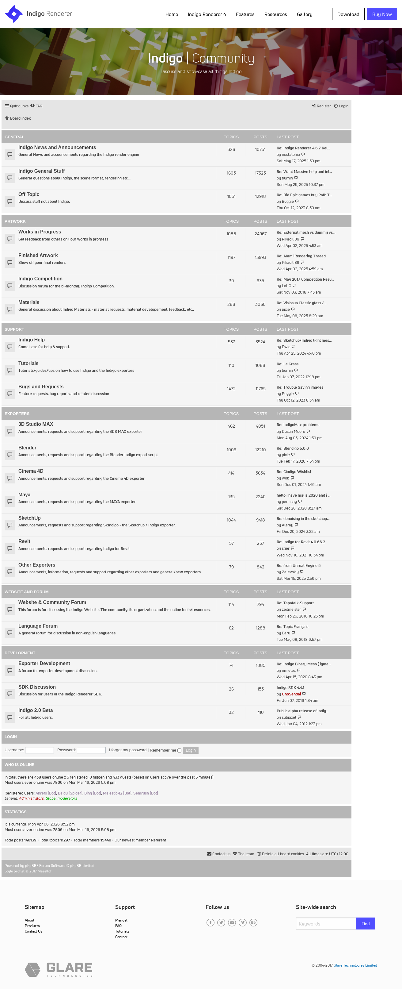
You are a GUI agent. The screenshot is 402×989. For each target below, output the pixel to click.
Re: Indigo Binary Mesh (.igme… (304, 664)
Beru (286, 633)
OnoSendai (291, 694)
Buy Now (382, 14)
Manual (121, 920)
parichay (289, 501)
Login (11, 737)
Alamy (287, 525)
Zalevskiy (290, 572)
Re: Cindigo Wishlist (294, 471)
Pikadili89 (290, 239)
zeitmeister (291, 609)
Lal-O (286, 285)
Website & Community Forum (52, 602)
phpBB (30, 865)
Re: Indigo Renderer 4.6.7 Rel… (303, 148)
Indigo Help (31, 339)
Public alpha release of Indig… (303, 711)
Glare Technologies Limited (355, 965)
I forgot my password (127, 750)
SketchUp (29, 518)
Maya (24, 494)
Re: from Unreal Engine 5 (299, 565)
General (14, 137)
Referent (158, 840)
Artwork (15, 221)
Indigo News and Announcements (57, 147)
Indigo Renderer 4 (207, 14)
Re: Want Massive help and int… (304, 171)
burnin (287, 178)
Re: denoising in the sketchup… (303, 518)
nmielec (289, 670)
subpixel (289, 717)
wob (285, 478)
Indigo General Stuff (41, 171)
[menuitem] (36, 106)
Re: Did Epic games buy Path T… (304, 195)
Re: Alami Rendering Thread (301, 256)
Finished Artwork (38, 255)
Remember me (165, 750)
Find (366, 923)
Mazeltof (44, 871)
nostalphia (291, 154)
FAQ (118, 925)
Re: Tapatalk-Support (295, 603)
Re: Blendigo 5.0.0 (293, 448)
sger (286, 548)
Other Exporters (36, 565)
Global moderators (61, 798)
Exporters (17, 413)
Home (171, 14)
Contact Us (33, 931)
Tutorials (28, 363)
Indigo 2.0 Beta (35, 710)
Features (245, 14)
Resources (275, 14)
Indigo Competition (40, 278)
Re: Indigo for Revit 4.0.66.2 (301, 542)
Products (32, 925)
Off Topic (28, 194)
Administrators (31, 798)
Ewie (286, 346)
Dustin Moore (293, 431)
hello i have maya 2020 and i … (304, 495)
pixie (286, 309)
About (29, 920)
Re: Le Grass (287, 364)
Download (348, 14)
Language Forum (38, 626)
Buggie (288, 201)
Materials (29, 302)
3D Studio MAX (35, 424)
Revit (24, 541)
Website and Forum (27, 592)
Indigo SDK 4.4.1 (290, 687)
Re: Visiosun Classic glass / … (302, 303)
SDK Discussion (37, 687)
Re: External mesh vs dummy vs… (306, 232)
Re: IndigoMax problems (298, 424)
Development (20, 653)
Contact (121, 936)
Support (14, 329)
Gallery (305, 14)
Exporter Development (44, 663)
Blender (27, 447)
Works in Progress (39, 231)
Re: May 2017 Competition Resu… (305, 279)
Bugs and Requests (41, 386)
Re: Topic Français (292, 626)
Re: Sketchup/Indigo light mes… (304, 340)
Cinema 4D (31, 471)
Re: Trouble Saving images (300, 387)
